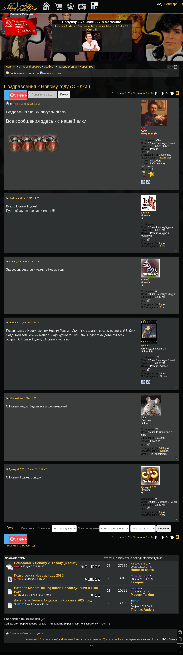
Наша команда (92, 639)
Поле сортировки (103, 528)
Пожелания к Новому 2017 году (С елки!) (45, 563)
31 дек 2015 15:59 (30, 261)
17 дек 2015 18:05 (30, 104)
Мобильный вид (176, 67)
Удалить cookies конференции (121, 639)
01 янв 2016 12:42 (37, 469)
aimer (20, 603)
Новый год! (86, 66)
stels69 (135, 588)
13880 (162, 154)
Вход (158, 4)
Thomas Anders (143, 609)
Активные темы (52, 73)
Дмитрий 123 (16, 469)
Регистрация (173, 4)
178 (162, 451)
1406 (162, 448)
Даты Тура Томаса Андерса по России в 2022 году (53, 600)
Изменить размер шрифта (171, 67)
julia (11, 398)
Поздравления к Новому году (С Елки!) (47, 86)
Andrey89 (20, 594)
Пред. (9, 527)
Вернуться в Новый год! (21, 545)
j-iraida (13, 198)
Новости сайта (142, 570)
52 (161, 376)
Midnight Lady (140, 576)
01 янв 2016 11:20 (26, 398)
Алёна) (13, 261)
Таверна (137, 582)
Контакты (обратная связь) (42, 639)
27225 (163, 157)
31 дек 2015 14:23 (29, 198)
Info (91, 645)
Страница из (143, 93)
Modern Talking (142, 594)
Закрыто (18, 96)
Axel (15, 104)
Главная (10, 66)
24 (160, 373)
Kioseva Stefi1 (139, 563)
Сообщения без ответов (24, 73)
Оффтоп (49, 66)
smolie (12, 322)
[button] (159, 8)
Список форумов (30, 66)
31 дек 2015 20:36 (29, 322)
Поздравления (67, 66)
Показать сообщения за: (49, 528)
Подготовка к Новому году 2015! (39, 575)
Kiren (17, 578)
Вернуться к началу (176, 188)
